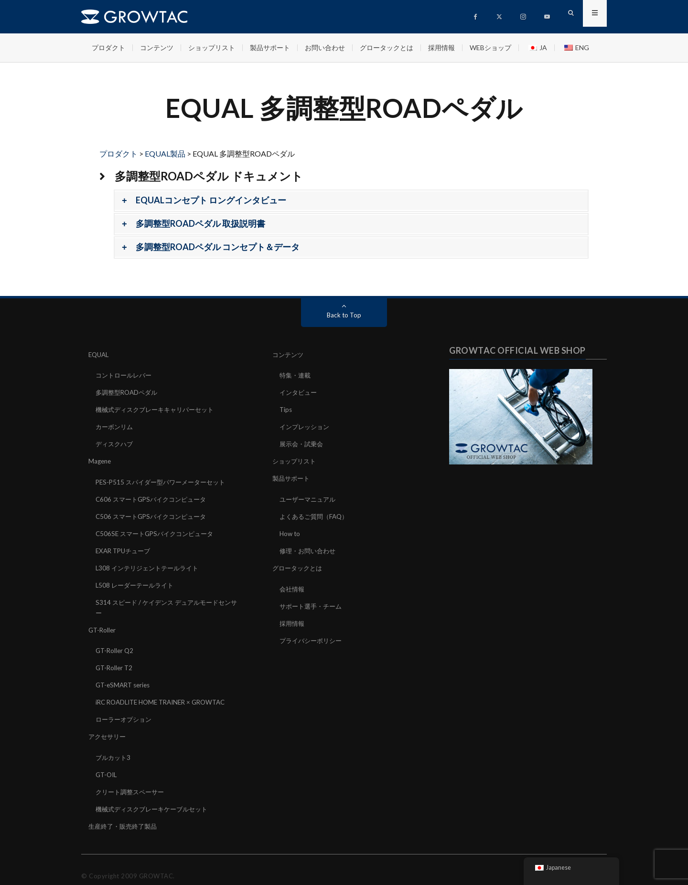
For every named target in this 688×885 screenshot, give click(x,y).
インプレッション (306, 425)
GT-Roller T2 (115, 660)
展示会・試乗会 (303, 442)
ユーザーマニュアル (310, 496)
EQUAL (99, 354)
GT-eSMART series (125, 677)
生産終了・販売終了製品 (125, 814)
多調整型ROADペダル (129, 392)
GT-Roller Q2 (116, 643)
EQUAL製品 (165, 153)
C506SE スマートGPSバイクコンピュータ (158, 529)
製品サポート (270, 47)
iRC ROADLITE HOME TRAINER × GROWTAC (166, 693)
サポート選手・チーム (313, 600)
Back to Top (344, 315)
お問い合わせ (325, 47)
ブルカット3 (114, 747)
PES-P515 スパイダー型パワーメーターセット (165, 479)
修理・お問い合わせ (310, 546)
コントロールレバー (126, 375)
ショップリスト (211, 47)
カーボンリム (116, 425)
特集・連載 (296, 375)
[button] (351, 200)
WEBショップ (490, 47)
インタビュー (300, 392)
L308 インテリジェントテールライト (150, 562)
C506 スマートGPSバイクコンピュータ (155, 512)
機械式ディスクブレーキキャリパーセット (159, 408)
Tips (286, 408)
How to (290, 529)
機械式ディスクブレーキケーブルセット (156, 797)
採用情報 (441, 47)
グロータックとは (386, 47)
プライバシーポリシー (313, 633)
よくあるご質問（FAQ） (316, 512)
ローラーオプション (126, 710)
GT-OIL (107, 764)
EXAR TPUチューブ (125, 546)
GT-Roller (103, 623)
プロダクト (108, 47)
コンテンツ (156, 47)
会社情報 (293, 583)
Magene (100, 458)
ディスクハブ (116, 442)
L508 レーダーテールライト (137, 579)
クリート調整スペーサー (132, 781)
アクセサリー (108, 727)
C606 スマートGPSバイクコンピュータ (155, 496)
